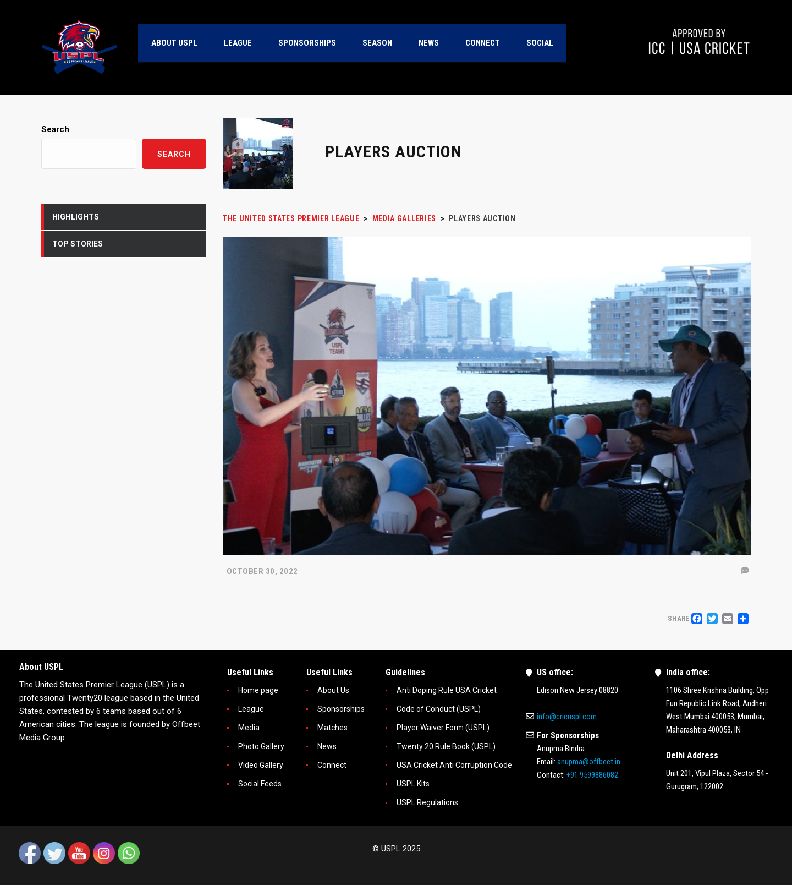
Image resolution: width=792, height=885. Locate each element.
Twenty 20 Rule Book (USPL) (446, 746)
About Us (333, 690)
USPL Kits (413, 783)
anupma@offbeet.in (588, 762)
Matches (332, 727)
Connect (331, 765)
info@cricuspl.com (567, 717)
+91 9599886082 (592, 775)
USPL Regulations (427, 802)
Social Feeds (260, 783)
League (251, 708)
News (327, 746)
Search (55, 129)
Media (249, 727)
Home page (258, 690)
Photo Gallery (261, 746)
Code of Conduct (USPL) (439, 708)
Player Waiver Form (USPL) (443, 727)
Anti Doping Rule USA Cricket (447, 690)
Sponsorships (341, 708)
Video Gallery (260, 765)
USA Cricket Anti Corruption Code (454, 765)
